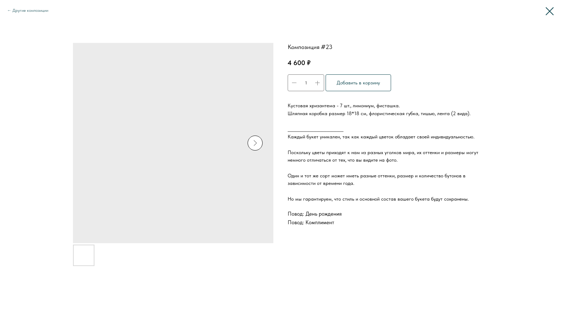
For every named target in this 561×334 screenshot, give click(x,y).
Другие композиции (30, 10)
